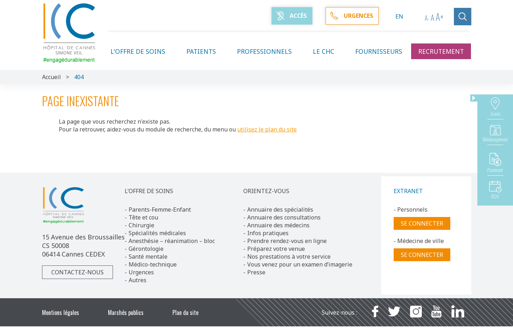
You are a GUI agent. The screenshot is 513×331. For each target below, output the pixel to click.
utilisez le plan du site (267, 129)
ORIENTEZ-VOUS (266, 191)
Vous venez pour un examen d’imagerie (299, 264)
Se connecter (422, 223)
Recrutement (441, 51)
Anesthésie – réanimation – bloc (172, 241)
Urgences (141, 272)
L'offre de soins (142, 51)
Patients (205, 51)
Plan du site (185, 312)
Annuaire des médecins (278, 225)
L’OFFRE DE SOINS (149, 191)
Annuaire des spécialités (280, 209)
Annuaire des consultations (284, 217)
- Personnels (411, 209)
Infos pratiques (268, 233)
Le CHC (328, 51)
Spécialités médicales (157, 233)
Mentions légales (60, 312)
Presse (256, 272)
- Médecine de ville (419, 241)
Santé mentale (148, 256)
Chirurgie (141, 225)
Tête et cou (143, 217)
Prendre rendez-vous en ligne (287, 241)
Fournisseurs (378, 51)
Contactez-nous (77, 272)
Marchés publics (126, 312)
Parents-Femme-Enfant (160, 209)
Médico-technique (153, 264)
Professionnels (268, 51)
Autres (137, 280)
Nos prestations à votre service (289, 256)
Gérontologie (146, 249)
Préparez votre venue (276, 249)
